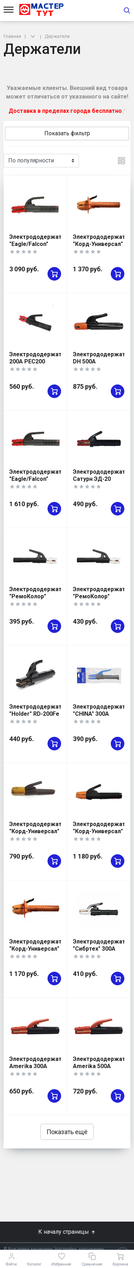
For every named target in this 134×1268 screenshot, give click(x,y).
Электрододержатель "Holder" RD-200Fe (40, 710)
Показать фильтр (67, 133)
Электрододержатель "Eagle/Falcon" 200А (40, 478)
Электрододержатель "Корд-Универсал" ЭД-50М (40, 948)
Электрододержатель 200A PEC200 (40, 358)
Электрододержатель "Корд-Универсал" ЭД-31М (40, 831)
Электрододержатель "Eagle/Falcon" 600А (40, 244)
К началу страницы (67, 1231)
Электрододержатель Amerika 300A (40, 1063)
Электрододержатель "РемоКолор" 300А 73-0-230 (40, 596)
